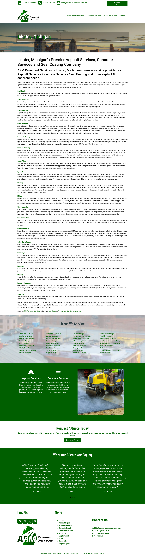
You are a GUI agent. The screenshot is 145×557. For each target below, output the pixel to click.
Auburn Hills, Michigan (53, 334)
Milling (19, 196)
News (61, 539)
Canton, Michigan (79, 334)
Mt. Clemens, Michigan (80, 341)
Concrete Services (95, 16)
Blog (106, 16)
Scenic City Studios (97, 553)
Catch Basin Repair (24, 242)
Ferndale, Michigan (106, 336)
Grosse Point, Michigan (27, 338)
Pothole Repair (22, 124)
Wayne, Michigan (51, 353)
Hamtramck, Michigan (53, 338)
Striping (20, 183)
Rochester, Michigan (53, 345)
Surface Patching (23, 137)
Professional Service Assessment (69, 311)
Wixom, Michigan (105, 353)
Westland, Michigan (79, 353)
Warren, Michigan (25, 353)
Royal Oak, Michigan (106, 345)
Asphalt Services (79, 16)
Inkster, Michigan (25, 341)
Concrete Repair (65, 528)
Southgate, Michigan (80, 348)
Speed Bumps (22, 172)
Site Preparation (23, 207)
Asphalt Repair (22, 110)
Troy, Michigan (78, 350)
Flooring (20, 275)
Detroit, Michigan (52, 336)
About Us (123, 16)
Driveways (21, 253)
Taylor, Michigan (51, 350)
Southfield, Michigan (53, 348)
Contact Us (113, 16)
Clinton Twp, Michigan (107, 334)
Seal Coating (21, 91)
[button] (19, 478)
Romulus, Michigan (79, 345)
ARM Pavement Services (31, 311)
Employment (64, 536)
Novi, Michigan (24, 343)
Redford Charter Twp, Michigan (110, 343)
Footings (20, 266)
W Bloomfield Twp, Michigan (109, 350)
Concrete (20, 294)
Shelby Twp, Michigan (26, 348)
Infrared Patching (23, 148)
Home (69, 16)
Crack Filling (21, 161)
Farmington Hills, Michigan (82, 336)
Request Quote (64, 544)
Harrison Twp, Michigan (81, 338)
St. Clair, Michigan (106, 348)
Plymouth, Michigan (52, 343)
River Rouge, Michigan (26, 345)
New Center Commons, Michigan (111, 341)
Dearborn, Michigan (25, 336)
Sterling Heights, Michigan (28, 350)
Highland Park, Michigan (108, 338)
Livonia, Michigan (52, 341)
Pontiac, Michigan (79, 343)
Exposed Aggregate (24, 283)
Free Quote (52, 311)
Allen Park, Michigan (26, 334)
